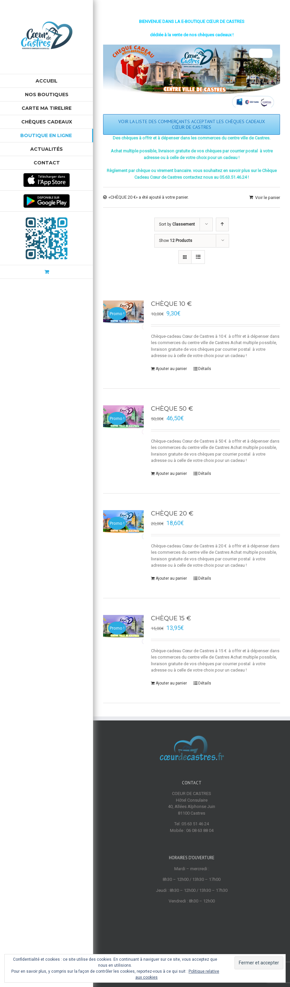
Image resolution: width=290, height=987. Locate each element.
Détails (204, 368)
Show (175, 240)
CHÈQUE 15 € (171, 618)
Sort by (177, 224)
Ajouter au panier (171, 368)
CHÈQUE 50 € (172, 408)
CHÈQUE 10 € (171, 303)
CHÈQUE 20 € (172, 513)
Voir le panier (267, 197)
